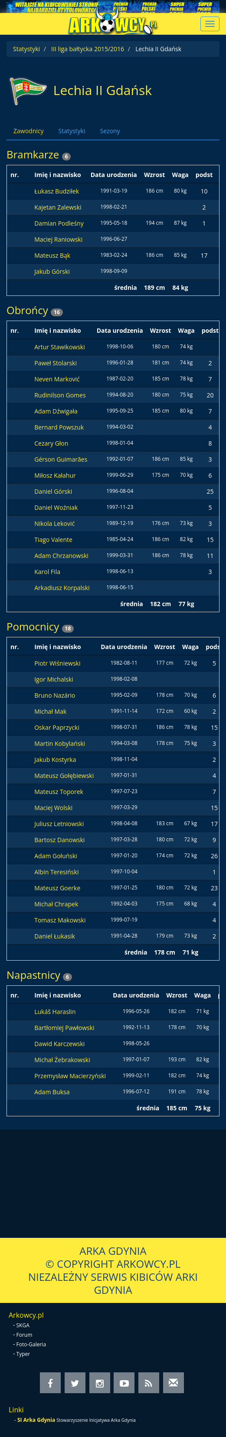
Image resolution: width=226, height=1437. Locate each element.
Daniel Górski (53, 491)
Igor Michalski (53, 679)
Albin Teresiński (56, 872)
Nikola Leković (54, 523)
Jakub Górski (52, 271)
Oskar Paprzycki (56, 727)
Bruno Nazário (54, 695)
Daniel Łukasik (54, 936)
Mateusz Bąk (52, 255)
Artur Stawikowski (59, 347)
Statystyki (26, 49)
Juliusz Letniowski (59, 824)
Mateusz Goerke (57, 888)
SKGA (22, 1325)
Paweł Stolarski (55, 363)
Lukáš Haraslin (54, 1011)
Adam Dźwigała (56, 411)
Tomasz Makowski (59, 920)
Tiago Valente (53, 539)
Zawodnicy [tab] (28, 131)
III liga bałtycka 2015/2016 (87, 49)
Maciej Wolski (53, 808)
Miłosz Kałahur (55, 475)
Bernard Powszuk (59, 427)
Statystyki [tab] (71, 131)
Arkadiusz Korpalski (61, 588)
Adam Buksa (51, 1092)
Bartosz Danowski (59, 840)
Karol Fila (47, 572)
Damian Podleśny (59, 223)
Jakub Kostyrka (55, 759)
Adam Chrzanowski (61, 555)
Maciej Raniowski (58, 239)
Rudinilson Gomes (59, 395)
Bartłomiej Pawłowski (64, 1028)
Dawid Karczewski (59, 1044)
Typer (23, 1354)
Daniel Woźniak (56, 507)
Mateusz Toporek (58, 791)
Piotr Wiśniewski (57, 663)
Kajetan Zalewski (57, 207)
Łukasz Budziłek (56, 191)
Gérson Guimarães (60, 459)
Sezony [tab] (110, 131)
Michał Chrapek (56, 904)
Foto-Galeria (31, 1344)
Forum (24, 1335)
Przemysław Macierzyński (70, 1076)
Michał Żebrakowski (62, 1060)
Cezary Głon (51, 443)
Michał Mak (50, 711)
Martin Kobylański (59, 743)
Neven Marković (57, 379)
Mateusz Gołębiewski (64, 775)
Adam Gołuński (55, 856)
